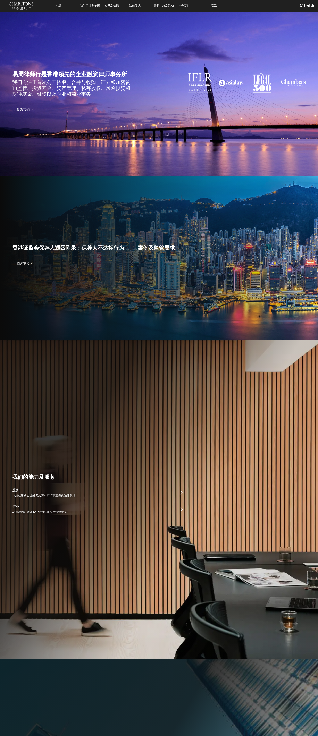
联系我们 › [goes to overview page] (25, 110)
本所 (58, 5)
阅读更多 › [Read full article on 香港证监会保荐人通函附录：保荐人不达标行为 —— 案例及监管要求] (24, 264)
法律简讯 (135, 5)
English (309, 5)
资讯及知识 (111, 5)
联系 (214, 5)
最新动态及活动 (164, 5)
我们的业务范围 (90, 5)
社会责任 (184, 5)
